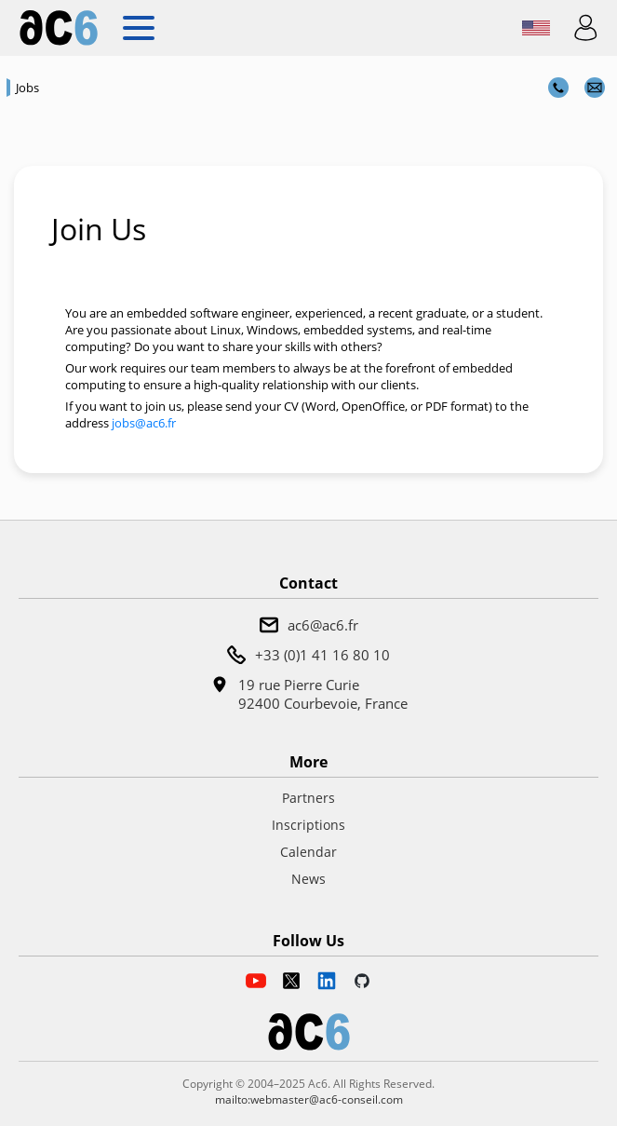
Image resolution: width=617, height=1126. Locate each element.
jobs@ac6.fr (144, 422)
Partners (308, 798)
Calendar (308, 852)
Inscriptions (308, 825)
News (308, 879)
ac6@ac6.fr (323, 625)
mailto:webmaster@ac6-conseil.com (309, 1099)
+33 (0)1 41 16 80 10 (322, 654)
